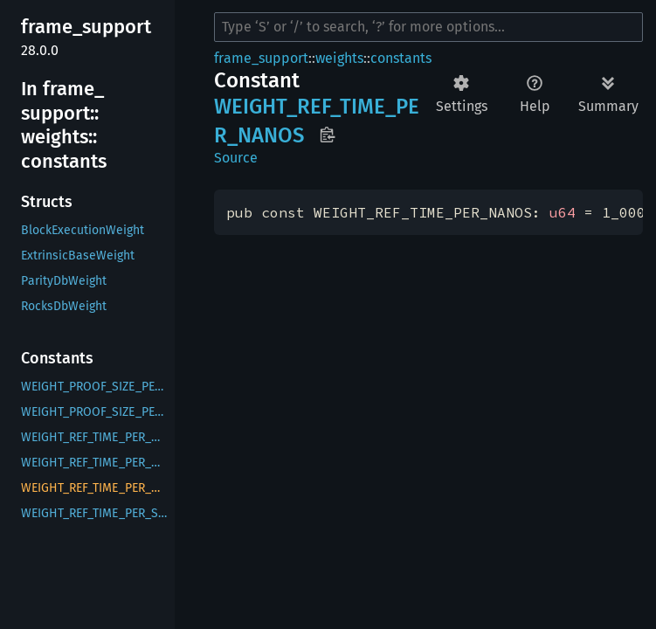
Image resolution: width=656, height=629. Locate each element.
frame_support (261, 58)
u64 (562, 212)
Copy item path (327, 134)
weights (339, 58)
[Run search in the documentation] (428, 27)
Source (236, 157)
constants (401, 58)
